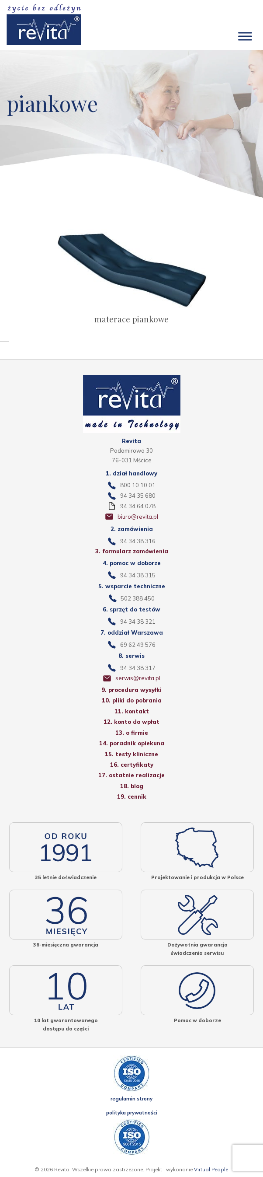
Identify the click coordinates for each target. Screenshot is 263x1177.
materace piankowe (131, 319)
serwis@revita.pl (137, 677)
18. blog (131, 785)
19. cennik (131, 796)
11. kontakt (131, 711)
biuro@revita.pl (138, 516)
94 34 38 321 (138, 621)
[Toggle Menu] (245, 36)
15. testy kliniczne (131, 754)
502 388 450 (138, 598)
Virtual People (211, 1169)
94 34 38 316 (138, 541)
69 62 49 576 (138, 644)
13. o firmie (131, 732)
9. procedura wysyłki (131, 689)
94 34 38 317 (138, 667)
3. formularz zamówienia (131, 551)
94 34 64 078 (138, 506)
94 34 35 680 (138, 495)
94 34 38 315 (138, 575)
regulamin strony (131, 1098)
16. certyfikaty (131, 764)
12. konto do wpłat (131, 721)
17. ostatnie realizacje (131, 775)
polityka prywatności (131, 1112)
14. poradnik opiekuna (131, 743)
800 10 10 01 (138, 485)
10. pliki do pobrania (132, 700)
